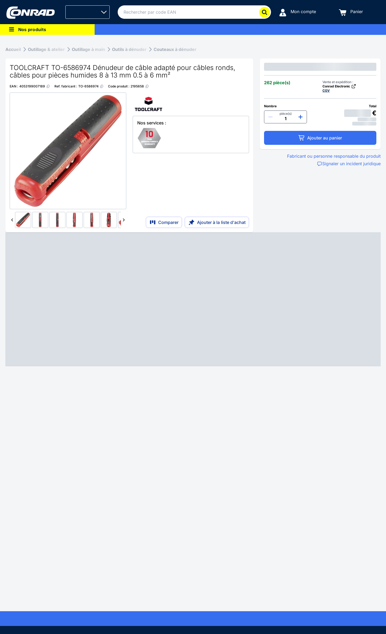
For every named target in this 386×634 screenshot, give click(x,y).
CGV (326, 91)
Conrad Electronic (339, 86)
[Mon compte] (297, 12)
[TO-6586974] (91, 86)
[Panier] (351, 12)
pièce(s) (286, 114)
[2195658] (140, 86)
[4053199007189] (34, 86)
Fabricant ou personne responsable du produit (334, 156)
